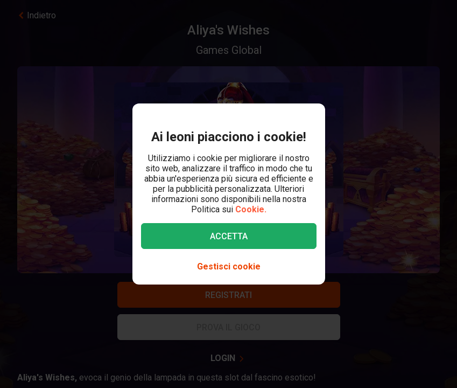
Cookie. (250, 209)
